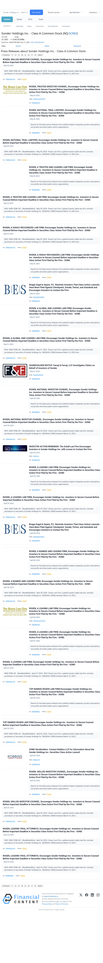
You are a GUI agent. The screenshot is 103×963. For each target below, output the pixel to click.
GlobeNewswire (37, 105)
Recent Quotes (54, 12)
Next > (40, 55)
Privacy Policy (47, 952)
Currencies (40, 26)
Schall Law (36, 479)
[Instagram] (98, 947)
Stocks (19, 19)
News (29, 26)
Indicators (93, 12)
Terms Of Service (62, 952)
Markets (7, 19)
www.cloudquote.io (51, 945)
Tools (40, 19)
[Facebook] (86, 947)
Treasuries (66, 26)
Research (77, 46)
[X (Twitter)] (80, 947)
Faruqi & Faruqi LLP (39, 392)
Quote (18, 46)
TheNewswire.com (11, 80)
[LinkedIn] (92, 947)
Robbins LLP (37, 801)
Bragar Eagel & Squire (39, 310)
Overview (19, 26)
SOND (73, 33)
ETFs (30, 19)
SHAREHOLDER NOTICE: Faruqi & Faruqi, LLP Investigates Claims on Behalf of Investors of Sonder (62, 384)
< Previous (5, 55)
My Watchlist (75, 12)
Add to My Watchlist (37, 42)
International (53, 26)
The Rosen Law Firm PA (40, 101)
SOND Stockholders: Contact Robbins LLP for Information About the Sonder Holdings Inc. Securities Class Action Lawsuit (61, 792)
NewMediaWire (37, 136)
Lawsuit (26, 80)
